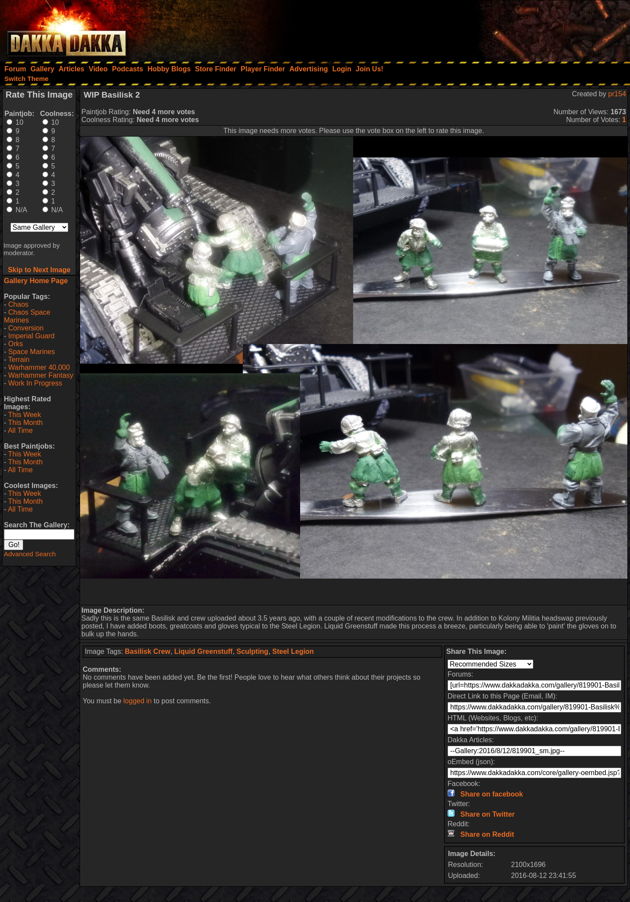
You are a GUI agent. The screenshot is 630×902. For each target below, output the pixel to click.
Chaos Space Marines (27, 316)
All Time (20, 430)
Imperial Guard (31, 336)
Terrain (18, 359)
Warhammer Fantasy (41, 375)
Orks (15, 343)
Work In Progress (35, 383)
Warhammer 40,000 (39, 367)
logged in (137, 701)
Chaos (18, 304)
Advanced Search (30, 554)
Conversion (26, 328)
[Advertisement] (512, 28)
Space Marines (31, 351)
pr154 (617, 94)
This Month (25, 422)
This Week (24, 414)
